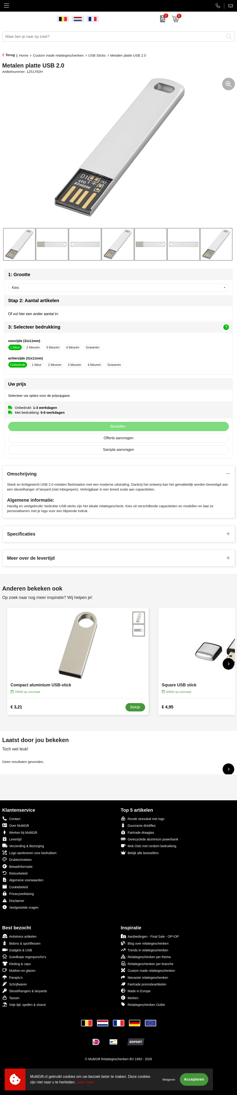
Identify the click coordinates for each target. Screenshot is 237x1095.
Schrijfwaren (14, 984)
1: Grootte (19, 274)
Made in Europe (136, 990)
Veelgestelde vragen (20, 907)
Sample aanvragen (118, 450)
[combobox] (113, 37)
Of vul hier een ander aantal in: (33, 314)
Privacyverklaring (18, 893)
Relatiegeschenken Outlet (143, 1004)
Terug (10, 55)
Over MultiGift (15, 825)
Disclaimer (13, 900)
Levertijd (12, 839)
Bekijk (135, 707)
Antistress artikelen (19, 936)
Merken (130, 997)
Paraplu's (12, 977)
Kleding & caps (16, 963)
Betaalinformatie (17, 866)
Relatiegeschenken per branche (147, 963)
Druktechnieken (17, 859)
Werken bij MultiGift (19, 832)
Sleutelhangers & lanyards (24, 990)
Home (23, 55)
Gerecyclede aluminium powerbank (149, 839)
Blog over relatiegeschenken (145, 943)
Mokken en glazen (19, 970)
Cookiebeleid (15, 887)
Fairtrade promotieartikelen (143, 984)
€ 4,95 (167, 707)
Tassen (10, 997)
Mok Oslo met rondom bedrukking (148, 845)
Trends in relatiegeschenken (144, 950)
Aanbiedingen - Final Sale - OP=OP (150, 936)
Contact (11, 819)
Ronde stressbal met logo (143, 818)
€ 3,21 (16, 707)
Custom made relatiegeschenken (58, 55)
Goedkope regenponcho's (24, 956)
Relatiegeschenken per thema (146, 956)
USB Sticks (97, 55)
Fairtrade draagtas (137, 832)
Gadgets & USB (17, 950)
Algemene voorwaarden (23, 880)
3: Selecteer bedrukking (118, 327)
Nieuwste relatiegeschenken (144, 977)
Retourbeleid (15, 873)
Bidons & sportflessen (21, 943)
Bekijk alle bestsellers (140, 852)
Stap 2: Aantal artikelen (33, 300)
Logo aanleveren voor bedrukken (29, 852)
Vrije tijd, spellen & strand (24, 1004)
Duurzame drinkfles (138, 825)
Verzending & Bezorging (23, 845)
